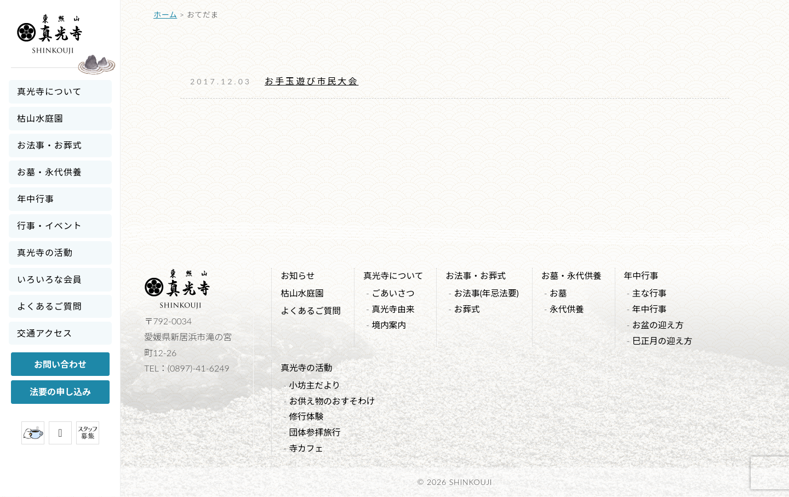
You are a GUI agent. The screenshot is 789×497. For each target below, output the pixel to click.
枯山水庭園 (40, 118)
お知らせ (298, 275)
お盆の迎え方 (663, 324)
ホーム (165, 14)
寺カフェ (306, 448)
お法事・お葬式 (49, 145)
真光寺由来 (394, 309)
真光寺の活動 (45, 252)
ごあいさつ (394, 293)
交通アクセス (44, 333)
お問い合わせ (60, 364)
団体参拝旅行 (315, 432)
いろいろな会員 (49, 279)
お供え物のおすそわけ (332, 401)
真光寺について (49, 91)
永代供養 (570, 309)
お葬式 (469, 309)
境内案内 (390, 324)
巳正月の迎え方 (668, 340)
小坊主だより (315, 385)
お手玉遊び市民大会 (311, 81)
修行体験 (306, 417)
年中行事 (35, 198)
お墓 (562, 293)
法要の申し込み (60, 391)
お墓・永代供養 (49, 172)
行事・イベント (49, 225)
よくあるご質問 (49, 306)
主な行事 (654, 293)
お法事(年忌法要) (489, 293)
